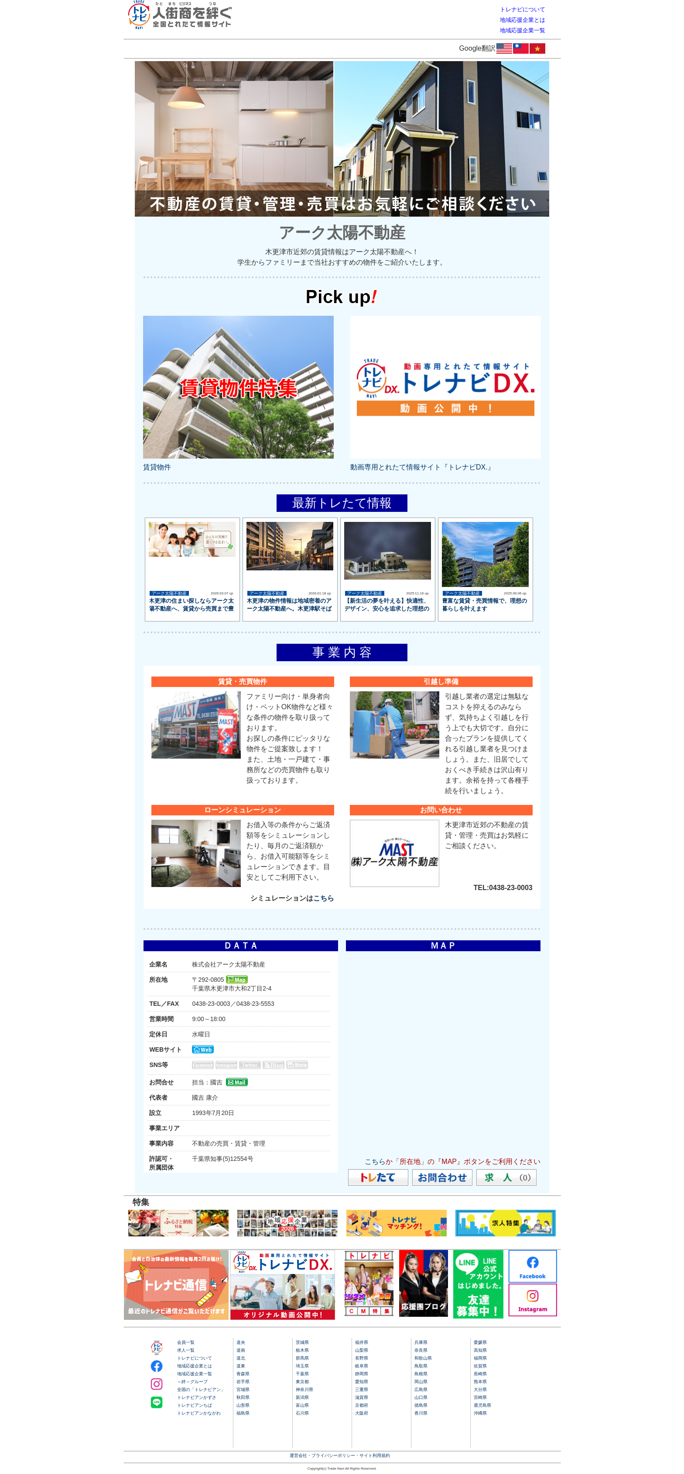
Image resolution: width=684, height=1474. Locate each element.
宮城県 (243, 1389)
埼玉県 (302, 1366)
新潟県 (302, 1397)
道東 (240, 1366)
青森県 (243, 1373)
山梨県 (361, 1350)
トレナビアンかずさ (196, 1397)
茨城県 (302, 1342)
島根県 (421, 1373)
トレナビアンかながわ (199, 1413)
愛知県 (361, 1381)
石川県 (302, 1413)
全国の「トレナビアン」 (201, 1389)
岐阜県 (361, 1366)
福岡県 (480, 1358)
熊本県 (480, 1381)
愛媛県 (480, 1342)
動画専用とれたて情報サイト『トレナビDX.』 (422, 467)
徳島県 (421, 1405)
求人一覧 (186, 1350)
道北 (240, 1358)
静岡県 (361, 1373)
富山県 (302, 1405)
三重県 (361, 1389)
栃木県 (302, 1350)
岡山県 (421, 1381)
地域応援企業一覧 (194, 1373)
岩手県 (243, 1381)
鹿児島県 (482, 1405)
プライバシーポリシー (333, 1455)
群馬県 (302, 1358)
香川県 (421, 1413)
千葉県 (302, 1373)
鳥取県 (421, 1366)
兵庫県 (421, 1342)
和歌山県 (423, 1358)
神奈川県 (304, 1389)
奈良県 (421, 1350)
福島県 (243, 1413)
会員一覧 (186, 1342)
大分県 (480, 1389)
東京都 (302, 1381)
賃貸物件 (157, 467)
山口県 (421, 1397)
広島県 (421, 1389)
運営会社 (298, 1455)
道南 (240, 1350)
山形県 (243, 1405)
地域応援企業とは (194, 1366)
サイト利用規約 (374, 1455)
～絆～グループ (192, 1381)
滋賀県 (361, 1397)
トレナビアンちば (194, 1405)
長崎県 (480, 1373)
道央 (240, 1342)
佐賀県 (480, 1366)
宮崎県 (480, 1397)
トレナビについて (194, 1358)
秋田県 (243, 1397)
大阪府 (361, 1413)
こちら (323, 898)
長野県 (361, 1358)
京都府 (361, 1405)
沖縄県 (480, 1413)
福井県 (361, 1342)
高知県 (480, 1350)
